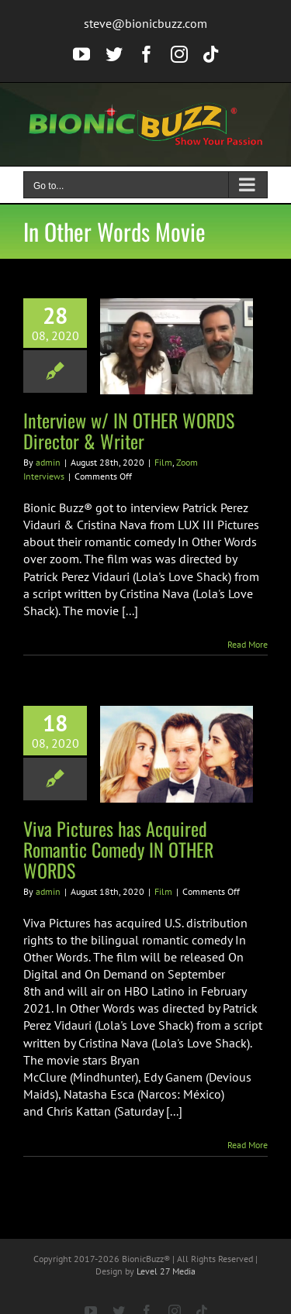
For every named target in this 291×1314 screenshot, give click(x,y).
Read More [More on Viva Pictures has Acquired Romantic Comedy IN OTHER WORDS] (247, 1145)
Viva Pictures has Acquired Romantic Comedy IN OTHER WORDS (118, 849)
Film (163, 462)
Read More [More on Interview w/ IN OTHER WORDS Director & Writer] (247, 644)
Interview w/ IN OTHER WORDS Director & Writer (128, 430)
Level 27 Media (166, 1271)
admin (48, 462)
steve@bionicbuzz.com (145, 23)
